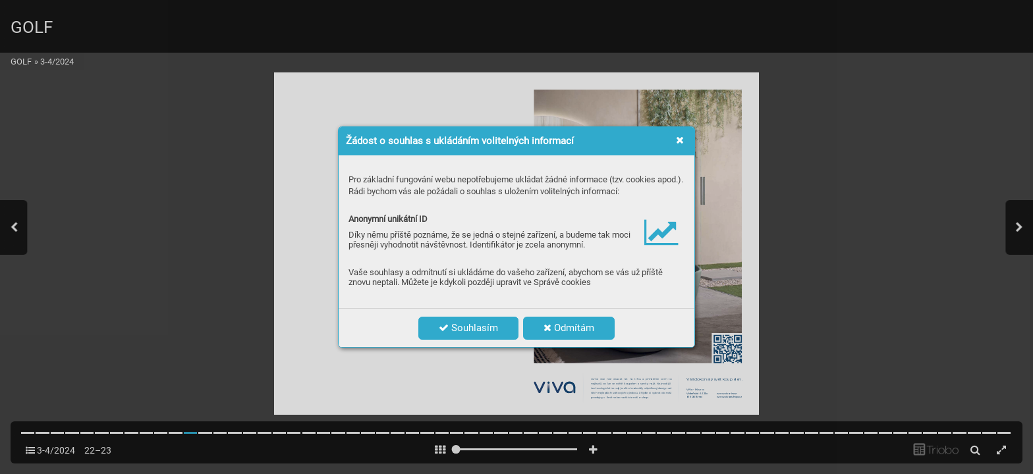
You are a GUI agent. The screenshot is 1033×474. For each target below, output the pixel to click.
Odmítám (569, 328)
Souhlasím (468, 328)
